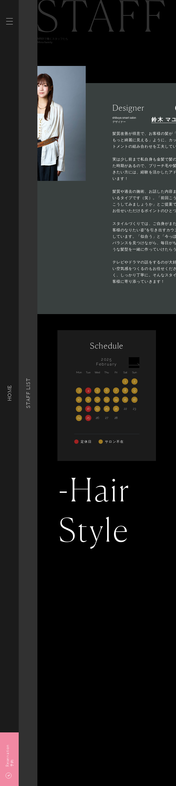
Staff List (28, 393)
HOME (9, 393)
